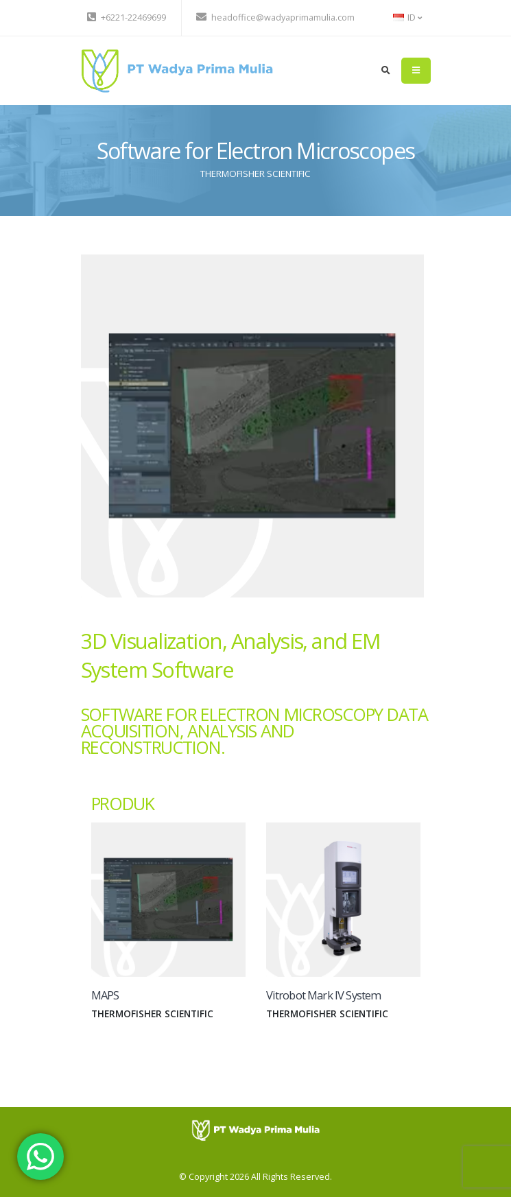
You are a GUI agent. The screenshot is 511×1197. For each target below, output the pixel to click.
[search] (385, 71)
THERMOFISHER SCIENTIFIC (255, 173)
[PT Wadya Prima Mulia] (255, 1129)
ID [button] (407, 17)
